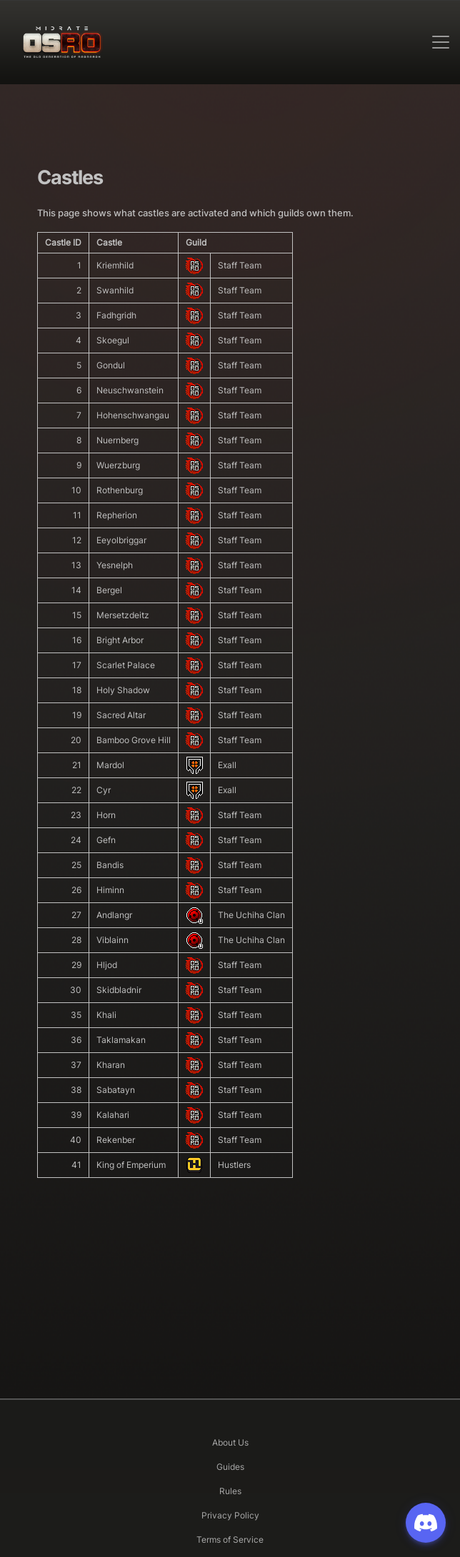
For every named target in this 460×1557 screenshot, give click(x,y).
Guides (230, 1466)
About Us (230, 1442)
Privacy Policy (230, 1515)
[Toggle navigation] (440, 42)
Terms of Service (230, 1539)
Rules (230, 1491)
